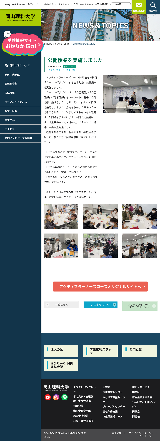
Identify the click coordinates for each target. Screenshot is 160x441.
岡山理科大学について (17, 65)
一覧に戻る (61, 304)
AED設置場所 (101, 4)
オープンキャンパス (16, 102)
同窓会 (136, 411)
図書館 (106, 387)
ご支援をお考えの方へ (82, 4)
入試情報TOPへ (100, 304)
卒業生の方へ (49, 4)
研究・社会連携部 (83, 421)
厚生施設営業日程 (142, 397)
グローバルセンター (114, 406)
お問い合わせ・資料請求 (18, 138)
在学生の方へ (18, 4)
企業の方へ (63, 4)
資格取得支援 (110, 411)
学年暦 (136, 392)
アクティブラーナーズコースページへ (139, 306)
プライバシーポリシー (141, 433)
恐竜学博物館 (80, 415)
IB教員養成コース (112, 416)
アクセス (10, 129)
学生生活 (10, 120)
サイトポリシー (145, 436)
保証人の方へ (34, 4)
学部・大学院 (12, 74)
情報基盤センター (113, 392)
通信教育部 (11, 83)
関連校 (136, 416)
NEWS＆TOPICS (62, 43)
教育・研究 (11, 111)
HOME (49, 43)
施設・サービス (141, 387)
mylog (7, 4)
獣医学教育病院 (82, 410)
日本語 (118, 4)
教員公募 (78, 405)
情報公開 (117, 433)
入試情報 (10, 92)
